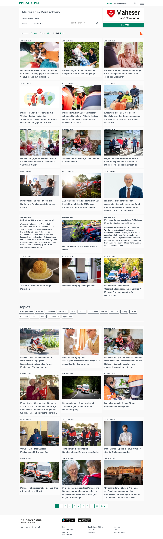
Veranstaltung (66, 317)
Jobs (116, 529)
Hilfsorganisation (27, 312)
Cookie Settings (120, 531)
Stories (109, 3)
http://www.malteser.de (30, 18)
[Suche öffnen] (135, 3)
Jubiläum (45, 317)
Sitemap (91, 531)
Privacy (65, 531)
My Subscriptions (121, 3)
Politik (76, 312)
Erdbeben (34, 317)
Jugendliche (98, 312)
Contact (117, 526)
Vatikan (110, 312)
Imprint (64, 526)
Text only (91, 529)
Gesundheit (52, 312)
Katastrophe (65, 312)
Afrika (55, 317)
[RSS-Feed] (141, 34)
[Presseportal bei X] (34, 526)
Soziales (40, 312)
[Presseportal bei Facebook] (32, 526)
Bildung (132, 312)
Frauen (23, 317)
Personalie (121, 312)
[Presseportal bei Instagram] (38, 526)
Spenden (86, 312)
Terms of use (67, 529)
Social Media (67, 534)
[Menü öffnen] (142, 3)
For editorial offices (95, 526)
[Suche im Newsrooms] (84, 23)
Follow (123, 25)
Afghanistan (80, 317)
